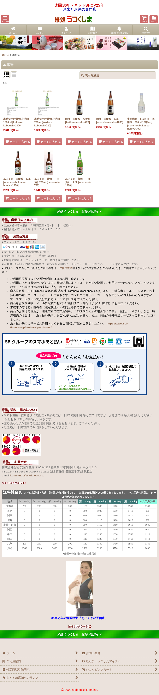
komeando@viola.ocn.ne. (27, 475)
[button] (5, 19)
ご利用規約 (65, 268)
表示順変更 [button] (90, 75)
